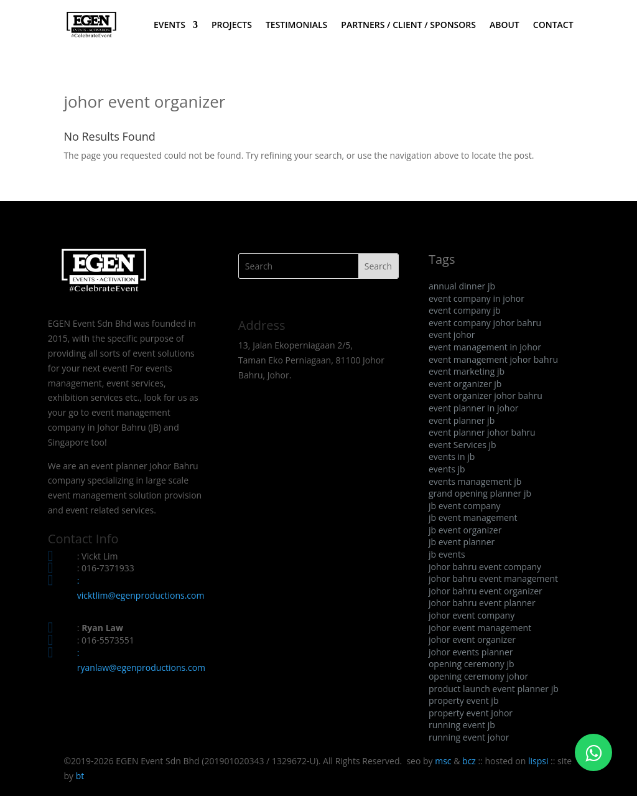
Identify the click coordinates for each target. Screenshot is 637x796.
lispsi (538, 761)
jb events (447, 554)
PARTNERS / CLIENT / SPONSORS (408, 25)
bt (80, 776)
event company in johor (476, 298)
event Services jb (462, 445)
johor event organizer (472, 639)
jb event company (465, 506)
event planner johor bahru (482, 432)
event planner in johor (474, 408)
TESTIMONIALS (296, 25)
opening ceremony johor (478, 676)
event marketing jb (466, 371)
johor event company (471, 615)
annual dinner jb (462, 286)
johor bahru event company (485, 567)
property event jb (464, 700)
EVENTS (169, 25)
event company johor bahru (485, 323)
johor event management (480, 628)
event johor (452, 334)
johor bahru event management (493, 578)
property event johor (471, 713)
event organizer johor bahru (485, 395)
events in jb (452, 456)
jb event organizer (465, 530)
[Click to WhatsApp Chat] (593, 752)
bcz (469, 761)
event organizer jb (465, 384)
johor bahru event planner (482, 603)
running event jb (462, 725)
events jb (447, 469)
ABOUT (504, 25)
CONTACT (553, 25)
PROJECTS (232, 25)
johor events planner (471, 652)
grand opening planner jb (480, 493)
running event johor (469, 737)
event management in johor (485, 347)
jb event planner (462, 542)
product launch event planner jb (494, 689)
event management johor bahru (493, 359)
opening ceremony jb (471, 664)
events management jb (475, 481)
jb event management (473, 517)
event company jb (465, 310)
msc (443, 761)
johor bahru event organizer (485, 591)
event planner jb (462, 420)
